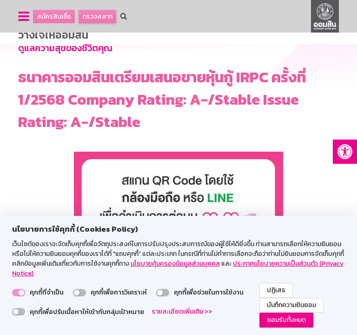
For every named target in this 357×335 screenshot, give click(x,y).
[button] (345, 152)
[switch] (18, 292)
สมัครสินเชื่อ (54, 16)
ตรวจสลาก (97, 16)
